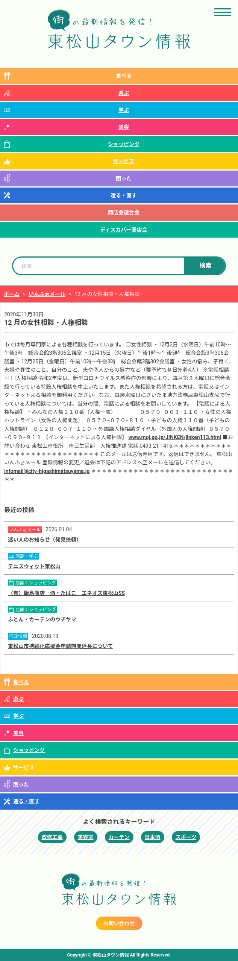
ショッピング (123, 144)
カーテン (119, 837)
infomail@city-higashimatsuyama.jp (46, 471)
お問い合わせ (119, 923)
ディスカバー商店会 (123, 230)
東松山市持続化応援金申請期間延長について (60, 646)
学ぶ (123, 110)
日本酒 (153, 837)
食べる (124, 76)
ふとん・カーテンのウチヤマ (42, 619)
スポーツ (186, 837)
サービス (123, 161)
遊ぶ (123, 93)
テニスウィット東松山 (34, 566)
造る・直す (124, 195)
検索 (205, 265)
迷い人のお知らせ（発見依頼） (45, 540)
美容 (123, 127)
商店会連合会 (123, 212)
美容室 (86, 837)
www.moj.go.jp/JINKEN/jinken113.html (175, 437)
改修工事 (52, 837)
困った (124, 178)
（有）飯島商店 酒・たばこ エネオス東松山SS (66, 593)
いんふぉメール (47, 294)
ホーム (12, 294)
